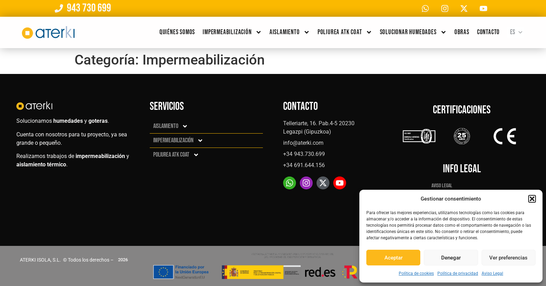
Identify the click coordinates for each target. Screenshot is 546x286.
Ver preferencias (508, 258)
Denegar (451, 258)
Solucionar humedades (413, 33)
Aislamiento (290, 33)
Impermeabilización (232, 33)
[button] (532, 198)
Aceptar (393, 258)
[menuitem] (515, 33)
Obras (461, 33)
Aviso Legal (492, 273)
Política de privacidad (457, 273)
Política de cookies (416, 273)
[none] (515, 33)
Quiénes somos (177, 33)
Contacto (488, 33)
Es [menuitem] (512, 33)
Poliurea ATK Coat (345, 33)
